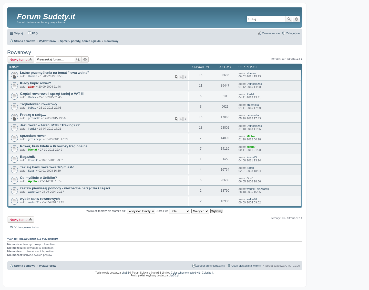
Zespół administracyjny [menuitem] (210, 265)
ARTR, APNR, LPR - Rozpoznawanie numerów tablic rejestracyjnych (182, 279)
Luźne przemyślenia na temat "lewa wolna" (54, 73)
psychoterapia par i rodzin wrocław (290, 282)
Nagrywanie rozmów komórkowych (276, 280)
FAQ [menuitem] (35, 33)
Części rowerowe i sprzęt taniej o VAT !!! (52, 94)
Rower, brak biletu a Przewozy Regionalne (53, 146)
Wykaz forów (47, 265)
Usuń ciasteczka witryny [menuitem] (246, 265)
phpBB (125, 272)
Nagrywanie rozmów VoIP (261, 279)
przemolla (253, 104)
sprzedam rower (33, 136)
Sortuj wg (173, 210)
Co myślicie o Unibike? (38, 178)
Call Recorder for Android (242, 279)
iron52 (32, 128)
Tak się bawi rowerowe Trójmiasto (47, 167)
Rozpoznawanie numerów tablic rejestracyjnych (286, 279)
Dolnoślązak (254, 83)
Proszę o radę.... (33, 115)
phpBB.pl (174, 275)
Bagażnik (27, 157)
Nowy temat (18, 59)
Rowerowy (19, 52)
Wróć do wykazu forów (24, 227)
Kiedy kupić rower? (35, 83)
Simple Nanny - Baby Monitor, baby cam (220, 279)
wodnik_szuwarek (258, 188)
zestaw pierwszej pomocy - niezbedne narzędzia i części (65, 188)
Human (32, 76)
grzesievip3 (35, 139)
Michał (251, 136)
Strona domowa (24, 265)
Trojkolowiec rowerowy (38, 104)
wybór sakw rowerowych (40, 199)
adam (31, 86)
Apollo (32, 181)
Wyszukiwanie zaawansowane (296, 19)
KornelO (33, 160)
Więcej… (20, 33)
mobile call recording (295, 280)
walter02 (33, 191)
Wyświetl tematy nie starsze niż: (120, 210)
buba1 (32, 107)
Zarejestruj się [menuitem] (271, 33)
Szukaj (289, 19)
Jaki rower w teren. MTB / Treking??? (50, 125)
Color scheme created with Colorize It (192, 272)
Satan (31, 170)
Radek (32, 97)
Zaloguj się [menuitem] (293, 33)
